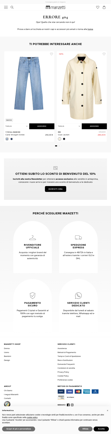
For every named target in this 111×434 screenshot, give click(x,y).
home (90, 29)
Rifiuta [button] (85, 429)
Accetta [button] (101, 429)
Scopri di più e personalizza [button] (18, 429)
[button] (56, 145)
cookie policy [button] (32, 417)
